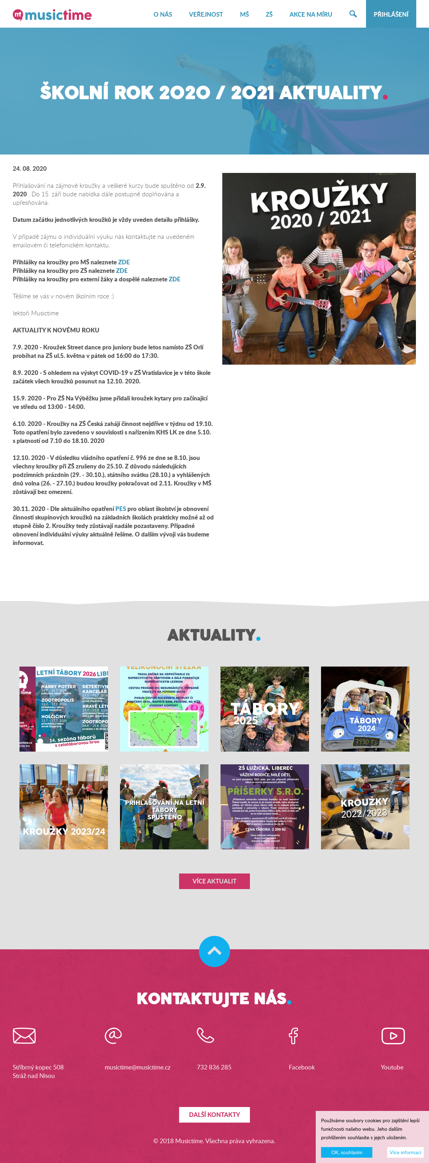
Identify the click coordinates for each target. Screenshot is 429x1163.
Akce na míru (311, 14)
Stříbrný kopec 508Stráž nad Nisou (38, 1071)
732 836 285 (214, 1067)
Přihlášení (391, 14)
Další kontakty (214, 1114)
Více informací (405, 1153)
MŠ (244, 14)
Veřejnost (206, 14)
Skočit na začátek (211, 944)
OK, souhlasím (346, 1153)
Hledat (353, 14)
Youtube (392, 1067)
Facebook (302, 1067)
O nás (163, 14)
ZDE (124, 262)
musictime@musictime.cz (138, 1067)
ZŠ (269, 14)
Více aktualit (214, 881)
